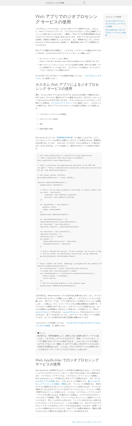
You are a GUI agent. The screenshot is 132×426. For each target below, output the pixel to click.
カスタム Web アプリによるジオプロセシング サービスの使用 (115, 23)
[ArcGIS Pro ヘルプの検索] (63, 3)
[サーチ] (84, 3)
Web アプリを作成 (46, 381)
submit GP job (41, 312)
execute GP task (69, 312)
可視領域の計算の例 (64, 137)
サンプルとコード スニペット (62, 103)
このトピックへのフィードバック (88, 422)
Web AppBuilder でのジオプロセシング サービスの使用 (115, 32)
